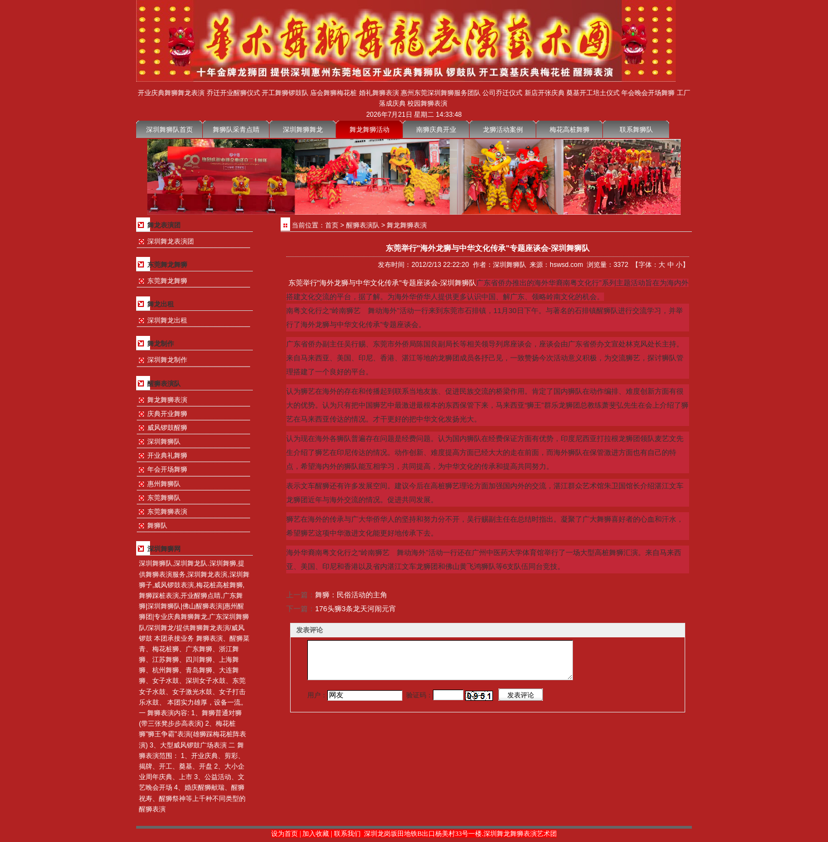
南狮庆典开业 (436, 129)
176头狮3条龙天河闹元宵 (355, 609)
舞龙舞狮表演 (167, 400)
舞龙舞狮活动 (370, 129)
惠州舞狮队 (164, 484)
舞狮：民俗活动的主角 (351, 595)
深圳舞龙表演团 (170, 241)
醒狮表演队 (363, 225)
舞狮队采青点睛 (236, 129)
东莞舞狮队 (164, 498)
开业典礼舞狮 (167, 455)
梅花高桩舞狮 (570, 129)
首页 (331, 225)
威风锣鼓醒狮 (167, 428)
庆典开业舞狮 (167, 414)
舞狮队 (157, 525)
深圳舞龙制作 (167, 360)
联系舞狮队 (636, 129)
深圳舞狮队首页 (169, 129)
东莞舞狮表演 (167, 512)
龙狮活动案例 (503, 129)
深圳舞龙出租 (167, 320)
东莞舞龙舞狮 (167, 281)
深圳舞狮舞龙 (303, 129)
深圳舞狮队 (164, 441)
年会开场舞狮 (167, 469)
